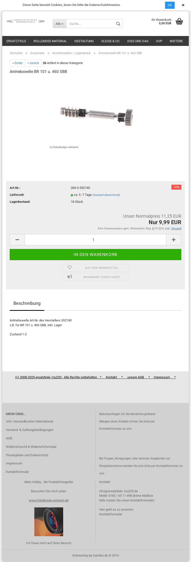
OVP (159, 41)
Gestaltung (84, 41)
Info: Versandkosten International (29, 421)
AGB (9, 438)
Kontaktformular (17, 472)
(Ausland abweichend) (106, 195)
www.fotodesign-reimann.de (49, 500)
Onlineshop (80, 555)
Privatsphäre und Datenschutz (27, 455)
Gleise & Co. (110, 41)
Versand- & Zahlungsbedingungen (29, 430)
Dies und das (137, 41)
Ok (170, 5)
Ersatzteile (16, 41)
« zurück (33, 63)
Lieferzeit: (17, 195)
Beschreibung (27, 303)
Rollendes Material (50, 41)
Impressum (14, 463)
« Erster (17, 63)
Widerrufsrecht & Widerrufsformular (31, 447)
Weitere (176, 41)
